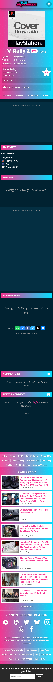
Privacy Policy (18, 460)
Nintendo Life (17, 650)
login (35, 402)
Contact (5, 460)
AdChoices (24, 640)
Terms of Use (33, 460)
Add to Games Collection (16, 87)
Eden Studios (20, 64)
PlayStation (19, 57)
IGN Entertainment (40, 638)
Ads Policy (46, 460)
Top (4, 456)
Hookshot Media (17, 638)
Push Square (31, 650)
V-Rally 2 (22, 51)
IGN (36, 654)
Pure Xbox (44, 650)
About (12, 456)
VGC (10, 659)
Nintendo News (25, 654)
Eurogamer (46, 654)
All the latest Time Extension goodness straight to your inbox (26, 670)
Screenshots (33, 95)
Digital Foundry (9, 654)
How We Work (31, 456)
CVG (36, 659)
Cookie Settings (23, 465)
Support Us (46, 456)
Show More (26, 606)
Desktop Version (39, 465)
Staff (20, 456)
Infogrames (19, 60)
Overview (7, 95)
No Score (8, 80)
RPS (43, 659)
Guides (46, 95)
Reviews (19, 95)
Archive (9, 465)
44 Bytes (15, 640)
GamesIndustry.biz (23, 659)
